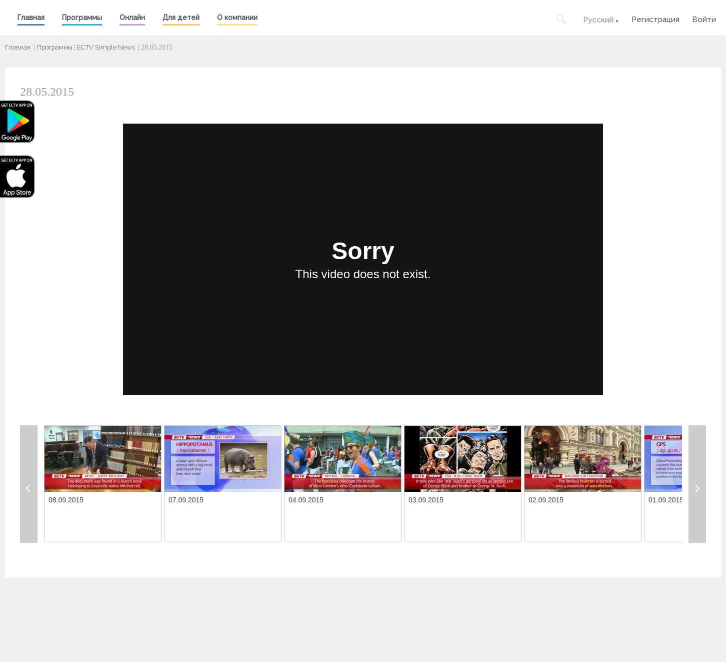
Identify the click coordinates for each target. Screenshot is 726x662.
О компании (237, 18)
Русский (598, 20)
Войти (704, 18)
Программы (82, 18)
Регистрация (656, 18)
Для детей (181, 18)
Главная (31, 18)
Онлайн (132, 18)
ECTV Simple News (105, 47)
